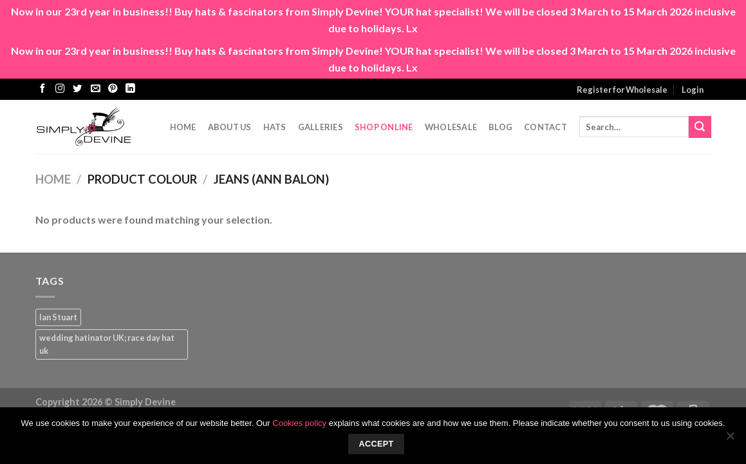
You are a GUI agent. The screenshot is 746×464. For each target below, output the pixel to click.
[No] (729, 439)
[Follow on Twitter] (77, 89)
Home (183, 127)
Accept (376, 444)
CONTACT (545, 127)
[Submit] (700, 127)
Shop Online (384, 127)
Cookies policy (299, 423)
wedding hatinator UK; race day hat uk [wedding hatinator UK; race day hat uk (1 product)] (106, 344)
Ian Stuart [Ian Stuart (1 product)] (58, 317)
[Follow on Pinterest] (112, 89)
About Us (230, 127)
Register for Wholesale (622, 89)
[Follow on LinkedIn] (130, 89)
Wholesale (451, 127)
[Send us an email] (95, 89)
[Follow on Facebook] (42, 89)
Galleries (320, 127)
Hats (274, 127)
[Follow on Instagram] (59, 89)
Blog (500, 127)
